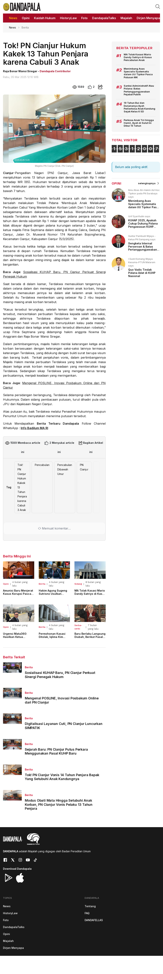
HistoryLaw (10, 913)
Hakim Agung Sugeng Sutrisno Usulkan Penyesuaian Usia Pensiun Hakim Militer (53, 595)
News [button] (13, 18)
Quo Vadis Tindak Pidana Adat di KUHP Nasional (141, 273)
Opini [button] (26, 18)
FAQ (87, 913)
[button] (157, 6)
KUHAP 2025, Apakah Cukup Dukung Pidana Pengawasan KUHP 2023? (143, 225)
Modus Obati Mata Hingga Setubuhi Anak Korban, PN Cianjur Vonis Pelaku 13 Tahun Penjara (58, 804)
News (12, 27)
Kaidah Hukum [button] (44, 18)
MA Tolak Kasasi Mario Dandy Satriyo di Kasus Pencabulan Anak (89, 594)
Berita (42, 584)
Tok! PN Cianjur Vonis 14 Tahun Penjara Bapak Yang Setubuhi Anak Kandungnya (62, 777)
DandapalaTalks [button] (104, 18)
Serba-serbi (78, 627)
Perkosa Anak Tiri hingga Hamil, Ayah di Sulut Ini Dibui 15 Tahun (139, 123)
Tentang (90, 906)
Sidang (78, 584)
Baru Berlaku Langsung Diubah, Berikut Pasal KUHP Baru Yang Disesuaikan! (89, 638)
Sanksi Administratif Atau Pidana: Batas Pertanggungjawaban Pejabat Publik (139, 90)
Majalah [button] (126, 18)
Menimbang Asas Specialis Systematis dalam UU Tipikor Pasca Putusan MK (138, 73)
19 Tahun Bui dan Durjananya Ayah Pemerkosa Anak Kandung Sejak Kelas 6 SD (139, 107)
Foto (6, 920)
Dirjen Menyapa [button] (148, 18)
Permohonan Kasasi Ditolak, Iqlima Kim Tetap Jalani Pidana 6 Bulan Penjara (53, 638)
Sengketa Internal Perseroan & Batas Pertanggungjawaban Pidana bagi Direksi (142, 248)
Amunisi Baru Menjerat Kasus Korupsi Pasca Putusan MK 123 (18, 594)
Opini (6, 584)
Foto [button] (84, 18)
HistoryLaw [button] (68, 18)
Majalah (8, 940)
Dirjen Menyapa (13, 947)
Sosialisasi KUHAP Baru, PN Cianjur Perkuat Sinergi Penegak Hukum (60, 675)
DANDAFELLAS (94, 920)
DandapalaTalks (13, 927)
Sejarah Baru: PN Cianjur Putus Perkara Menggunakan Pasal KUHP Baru (56, 751)
